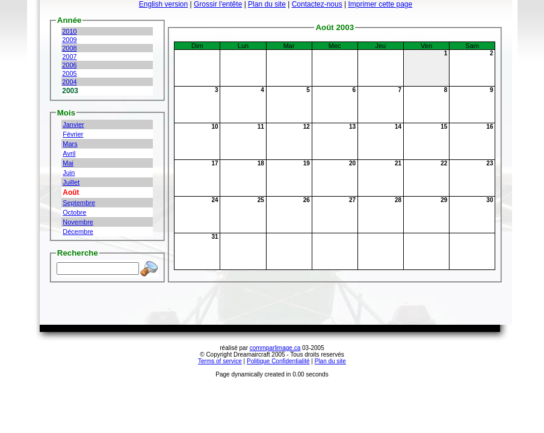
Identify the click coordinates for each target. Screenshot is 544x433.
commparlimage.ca (275, 348)
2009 (69, 39)
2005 (69, 73)
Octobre (74, 212)
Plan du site (267, 4)
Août (71, 192)
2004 (69, 81)
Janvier (73, 124)
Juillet (71, 182)
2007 (69, 56)
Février (73, 134)
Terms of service (220, 361)
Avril (69, 153)
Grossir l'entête (218, 4)
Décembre (78, 231)
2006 (69, 65)
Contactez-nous (317, 4)
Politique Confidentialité (278, 361)
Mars (70, 143)
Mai (68, 163)
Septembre (79, 202)
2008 (69, 48)
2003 (70, 91)
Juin (69, 172)
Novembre (78, 222)
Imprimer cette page (380, 4)
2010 (69, 31)
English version (163, 4)
